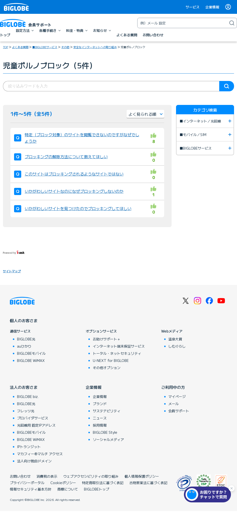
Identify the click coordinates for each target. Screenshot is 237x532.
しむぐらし (177, 346)
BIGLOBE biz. (28, 396)
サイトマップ (12, 271)
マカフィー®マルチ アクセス (40, 453)
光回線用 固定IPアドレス (36, 425)
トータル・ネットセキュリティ (117, 353)
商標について (67, 489)
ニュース (100, 417)
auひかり (24, 346)
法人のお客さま (24, 387)
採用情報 (100, 425)
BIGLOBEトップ (96, 489)
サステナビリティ (106, 410)
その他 (65, 47)
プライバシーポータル (27, 482)
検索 (226, 86)
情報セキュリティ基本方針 (30, 489)
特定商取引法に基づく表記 (102, 482)
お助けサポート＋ (106, 338)
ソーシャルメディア (108, 439)
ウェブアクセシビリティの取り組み (90, 476)
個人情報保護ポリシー (141, 476)
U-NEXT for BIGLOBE (111, 360)
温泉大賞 (175, 338)
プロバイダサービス (32, 417)
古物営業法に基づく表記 (148, 482)
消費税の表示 (47, 476)
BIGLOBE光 (26, 338)
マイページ (177, 396)
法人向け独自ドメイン (34, 460)
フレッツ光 (25, 410)
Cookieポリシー (63, 482)
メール (173, 403)
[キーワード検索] (182, 23)
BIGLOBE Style (105, 432)
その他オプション (106, 367)
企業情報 (212, 6)
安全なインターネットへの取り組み (95, 47)
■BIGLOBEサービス (44, 47)
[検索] (232, 23)
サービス (192, 6)
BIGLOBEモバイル (31, 353)
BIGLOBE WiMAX (31, 360)
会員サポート (178, 410)
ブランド (100, 403)
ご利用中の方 (173, 387)
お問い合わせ (20, 476)
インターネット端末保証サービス (119, 346)
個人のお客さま (24, 320)
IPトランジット (29, 446)
